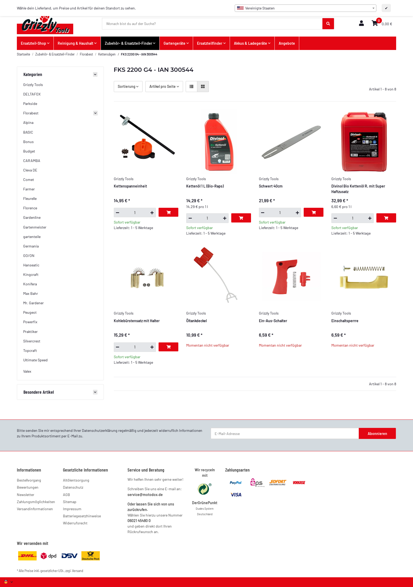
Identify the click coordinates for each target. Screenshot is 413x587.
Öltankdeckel (196, 320)
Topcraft (30, 350)
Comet (28, 179)
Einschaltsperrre (344, 320)
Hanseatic (31, 265)
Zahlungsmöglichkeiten (36, 501)
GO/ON (29, 255)
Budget (29, 151)
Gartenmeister (34, 227)
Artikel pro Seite (162, 86)
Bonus (28, 141)
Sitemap (69, 501)
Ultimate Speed (35, 360)
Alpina (28, 122)
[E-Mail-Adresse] (285, 433)
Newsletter (25, 494)
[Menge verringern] (117, 212)
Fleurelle (30, 198)
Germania (31, 246)
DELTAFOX (32, 94)
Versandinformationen (35, 509)
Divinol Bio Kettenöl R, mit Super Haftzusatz (358, 189)
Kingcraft (30, 274)
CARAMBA (31, 160)
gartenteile (32, 236)
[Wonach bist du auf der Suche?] (212, 23)
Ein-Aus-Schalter (273, 320)
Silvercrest (31, 341)
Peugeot (30, 312)
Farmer (29, 189)
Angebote (287, 43)
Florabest (30, 113)
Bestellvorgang (29, 480)
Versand (77, 571)
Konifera (30, 284)
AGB (66, 494)
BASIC (28, 132)
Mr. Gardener (33, 303)
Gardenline (32, 217)
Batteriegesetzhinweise (82, 516)
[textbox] (305, 8)
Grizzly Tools (33, 84)
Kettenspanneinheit (130, 186)
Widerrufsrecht (75, 523)
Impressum (72, 509)
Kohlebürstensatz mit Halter (137, 320)
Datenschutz (73, 487)
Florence (30, 208)
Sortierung (126, 86)
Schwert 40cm (271, 186)
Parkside (30, 103)
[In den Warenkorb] (168, 212)
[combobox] (305, 8)
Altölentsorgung (76, 480)
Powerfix (30, 322)
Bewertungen (27, 487)
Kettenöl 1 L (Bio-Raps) (205, 186)
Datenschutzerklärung (99, 430)
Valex (27, 371)
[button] (361, 23)
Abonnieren (377, 433)
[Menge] (135, 212)
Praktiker (30, 331)
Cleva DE (30, 170)
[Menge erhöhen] (152, 212)
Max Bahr (30, 293)
